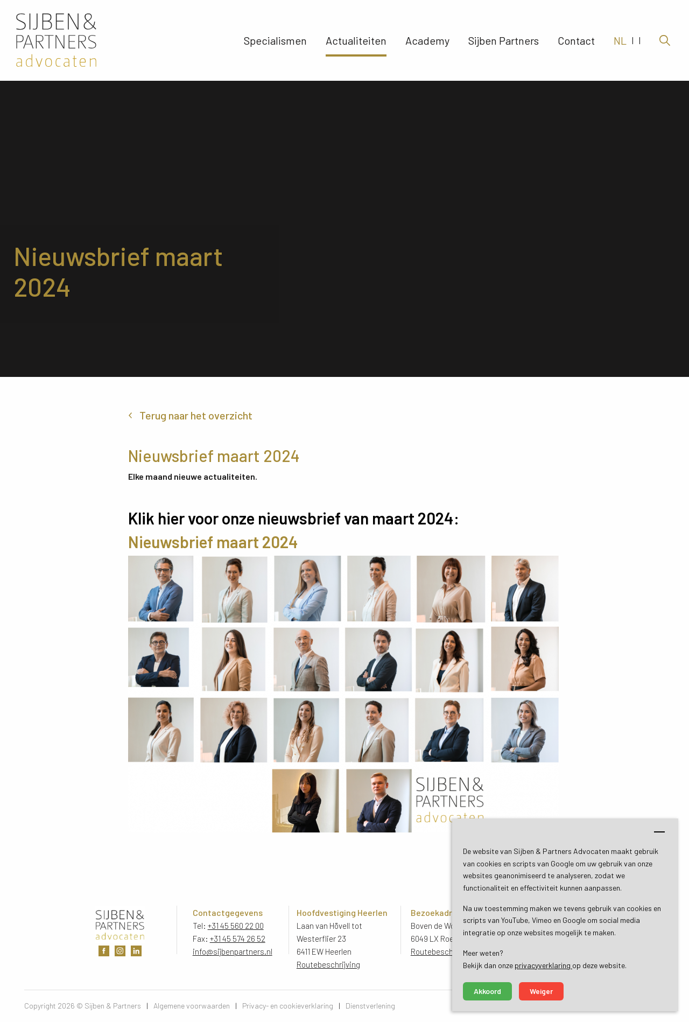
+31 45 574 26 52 (237, 938)
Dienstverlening (370, 1005)
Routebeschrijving (328, 964)
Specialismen (275, 40)
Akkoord (487, 991)
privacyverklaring (543, 965)
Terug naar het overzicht (195, 415)
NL (620, 40)
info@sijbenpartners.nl (232, 951)
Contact (576, 40)
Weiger (541, 991)
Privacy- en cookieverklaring (287, 1005)
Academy (427, 40)
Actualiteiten (356, 40)
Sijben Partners (503, 40)
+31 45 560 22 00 (236, 925)
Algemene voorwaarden (191, 1005)
